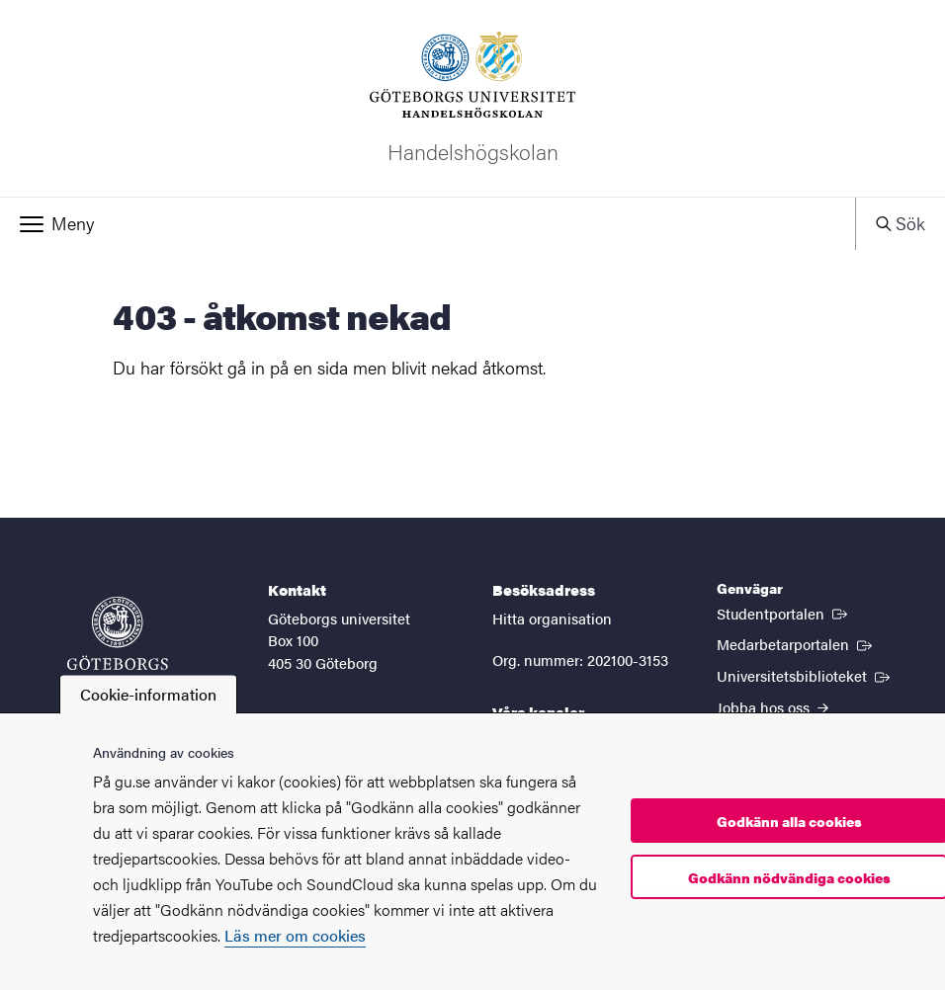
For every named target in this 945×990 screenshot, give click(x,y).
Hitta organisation (552, 618)
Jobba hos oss (772, 707)
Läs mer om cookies (295, 935)
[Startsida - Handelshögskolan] (472, 98)
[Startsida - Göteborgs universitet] (117, 643)
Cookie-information (148, 694)
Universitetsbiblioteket (805, 675)
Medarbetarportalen (796, 643)
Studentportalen (784, 612)
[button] (427, 223)
